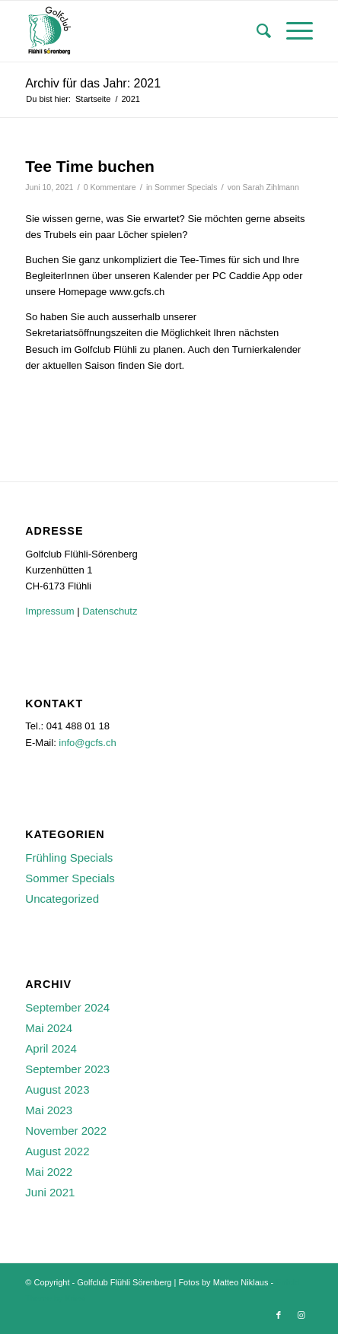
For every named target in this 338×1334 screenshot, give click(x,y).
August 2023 (57, 1089)
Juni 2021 (50, 1192)
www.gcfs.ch (137, 291)
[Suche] (256, 31)
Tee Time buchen (90, 166)
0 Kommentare (110, 187)
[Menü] (292, 31)
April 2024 (51, 1048)
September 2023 (67, 1068)
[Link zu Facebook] (278, 1315)
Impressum (49, 611)
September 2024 (67, 1007)
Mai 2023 (48, 1110)
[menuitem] (256, 31)
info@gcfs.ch (87, 742)
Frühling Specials (69, 857)
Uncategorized (62, 898)
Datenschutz (109, 611)
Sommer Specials (186, 187)
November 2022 (66, 1130)
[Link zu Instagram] (301, 1315)
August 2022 (57, 1151)
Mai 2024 (48, 1027)
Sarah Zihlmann (271, 187)
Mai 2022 (48, 1171)
